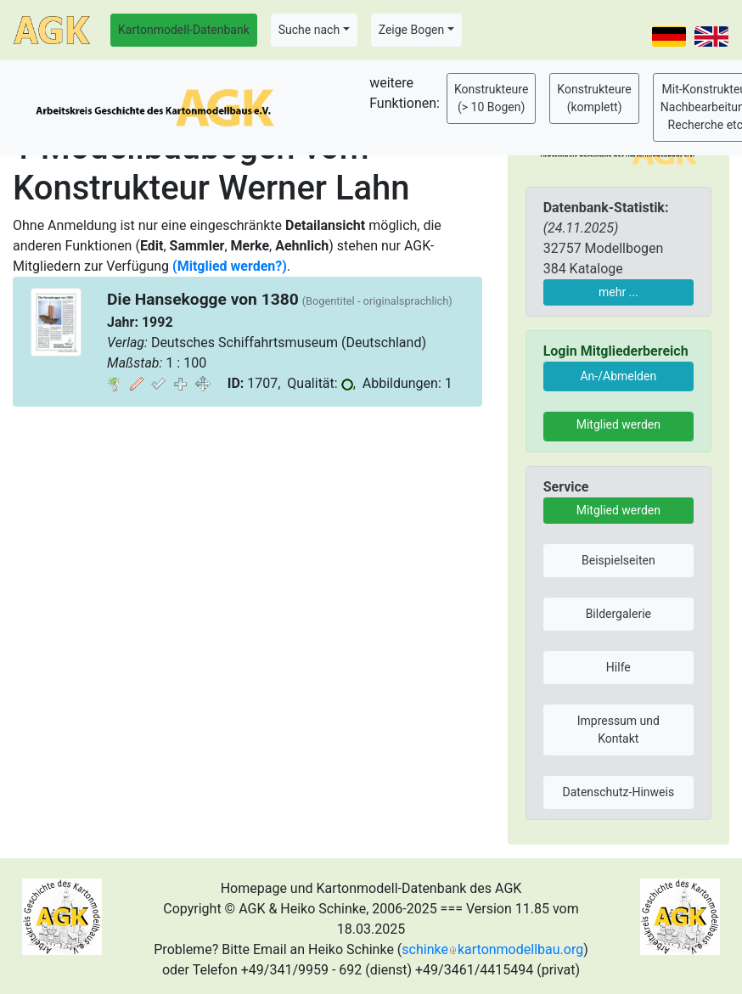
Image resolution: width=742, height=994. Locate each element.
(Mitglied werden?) (229, 266)
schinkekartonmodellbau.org (492, 949)
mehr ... (618, 292)
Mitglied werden (618, 424)
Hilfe (618, 667)
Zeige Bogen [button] (412, 30)
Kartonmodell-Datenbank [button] (184, 30)
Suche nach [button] (309, 30)
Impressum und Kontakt (618, 729)
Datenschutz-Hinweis (619, 792)
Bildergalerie (618, 614)
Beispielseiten (618, 560)
